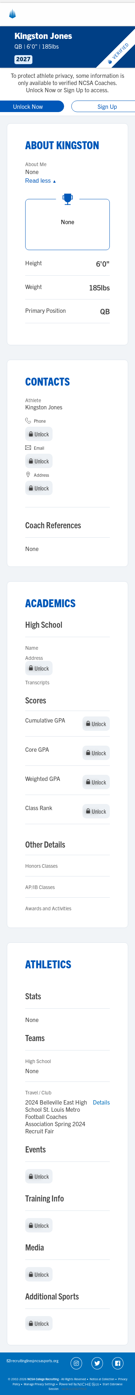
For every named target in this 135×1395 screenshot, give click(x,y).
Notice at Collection (102, 1379)
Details (101, 1102)
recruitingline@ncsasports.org (34, 1360)
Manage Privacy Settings (39, 1384)
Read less (41, 181)
